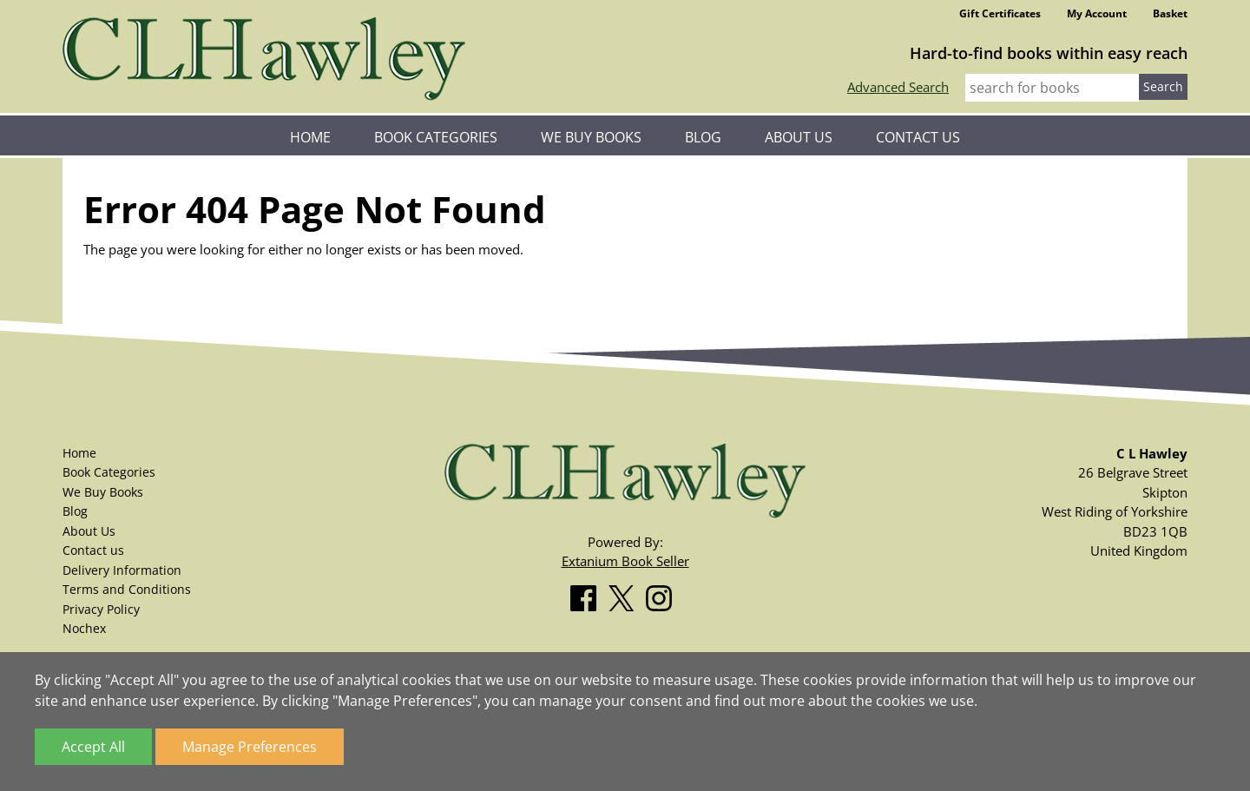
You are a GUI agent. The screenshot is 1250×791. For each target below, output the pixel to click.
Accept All (93, 746)
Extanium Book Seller (625, 561)
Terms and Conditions (126, 589)
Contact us (918, 137)
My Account (1097, 13)
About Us (798, 137)
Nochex (84, 628)
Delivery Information (121, 570)
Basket (1170, 13)
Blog (703, 137)
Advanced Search (898, 87)
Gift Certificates (1000, 13)
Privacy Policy (101, 609)
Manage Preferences (249, 746)
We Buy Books (591, 137)
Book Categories (435, 137)
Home (310, 137)
